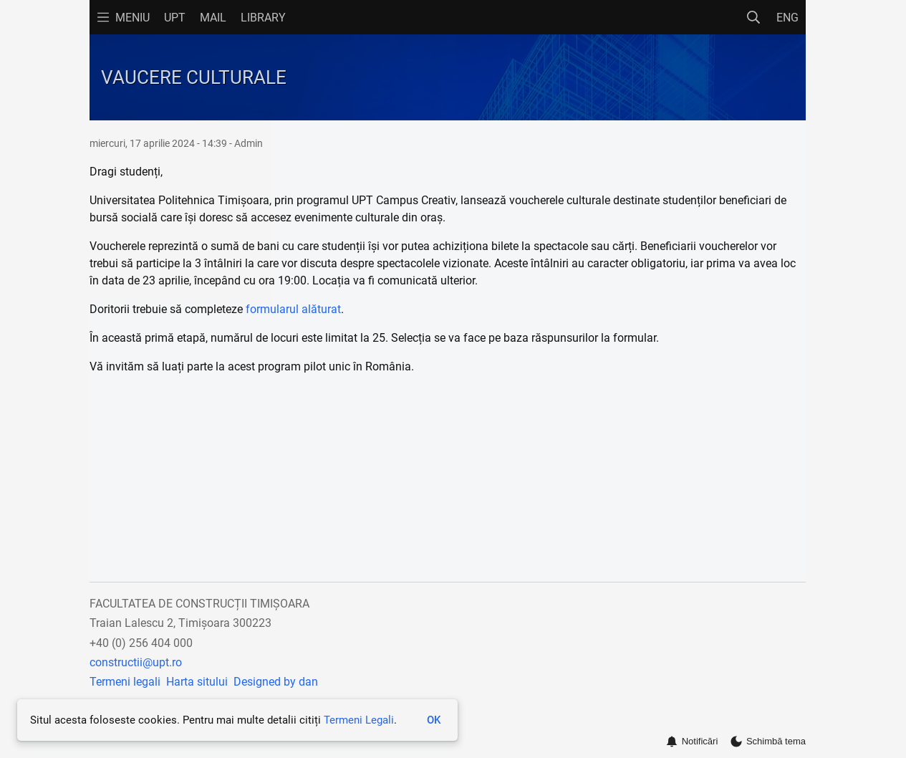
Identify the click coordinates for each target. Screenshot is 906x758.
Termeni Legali (359, 720)
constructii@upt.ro (136, 662)
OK (433, 720)
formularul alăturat (293, 309)
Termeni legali (125, 682)
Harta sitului (197, 682)
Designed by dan (275, 682)
